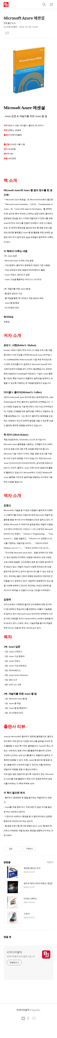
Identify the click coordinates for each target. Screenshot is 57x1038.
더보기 (50, 862)
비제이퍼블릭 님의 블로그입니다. (21, 956)
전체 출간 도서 (10, 23)
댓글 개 (7, 937)
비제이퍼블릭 (14, 952)
